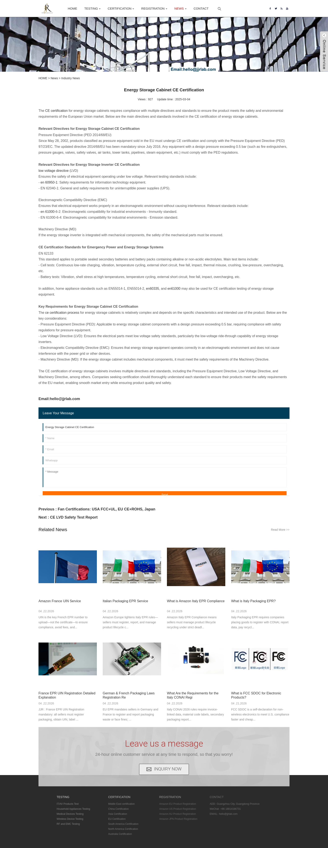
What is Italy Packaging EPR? (253, 601)
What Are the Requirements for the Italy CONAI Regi (192, 695)
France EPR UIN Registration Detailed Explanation (66, 695)
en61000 (173, 288)
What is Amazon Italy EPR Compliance (196, 601)
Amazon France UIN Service (59, 601)
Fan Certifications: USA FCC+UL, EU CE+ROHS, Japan (106, 509)
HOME (42, 78)
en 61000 (48, 211)
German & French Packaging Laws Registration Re (129, 695)
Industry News (70, 78)
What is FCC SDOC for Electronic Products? (256, 695)
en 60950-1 (49, 182)
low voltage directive (53, 170)
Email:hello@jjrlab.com (59, 399)
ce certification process (62, 312)
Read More (280, 529)
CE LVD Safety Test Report (73, 517)
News (54, 78)
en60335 (152, 288)
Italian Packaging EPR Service (125, 601)
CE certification (56, 110)
